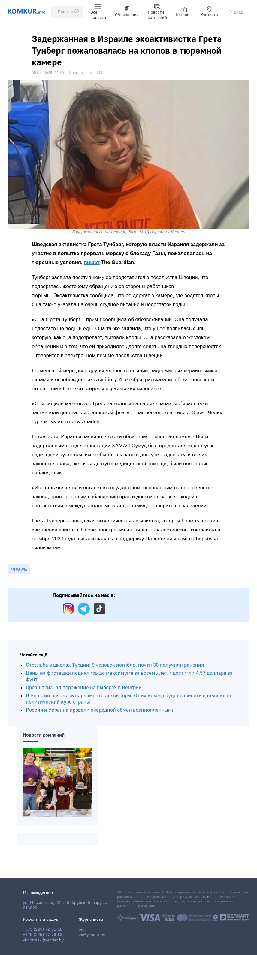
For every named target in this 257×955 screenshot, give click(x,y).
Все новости (98, 12)
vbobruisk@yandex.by (43, 940)
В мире (76, 72)
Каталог (183, 12)
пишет (91, 262)
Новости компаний (157, 12)
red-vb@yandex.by (92, 932)
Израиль (19, 569)
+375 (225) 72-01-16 (42, 929)
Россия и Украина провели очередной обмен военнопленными (100, 710)
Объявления (127, 12)
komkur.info (202, 897)
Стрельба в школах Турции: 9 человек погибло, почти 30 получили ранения (115, 665)
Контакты (209, 12)
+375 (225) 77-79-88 (42, 935)
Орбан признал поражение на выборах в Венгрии (84, 687)
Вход (236, 12)
